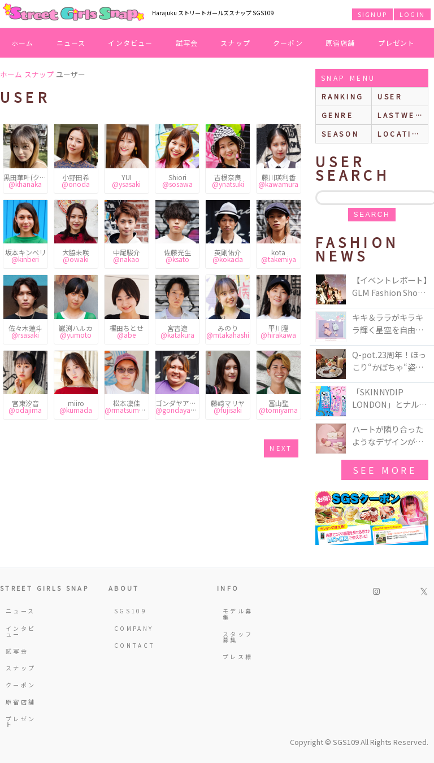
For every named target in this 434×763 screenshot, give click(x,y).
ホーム (22, 42)
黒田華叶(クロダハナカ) (25, 180)
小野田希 (76, 180)
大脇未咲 (75, 255)
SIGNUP (372, 14)
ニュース (71, 42)
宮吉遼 (177, 331)
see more (385, 470)
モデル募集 (238, 614)
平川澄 (278, 331)
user (389, 96)
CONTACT (130, 645)
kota (278, 255)
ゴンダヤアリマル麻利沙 (177, 406)
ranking (343, 96)
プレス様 (238, 656)
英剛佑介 (227, 255)
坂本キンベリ (25, 255)
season (340, 133)
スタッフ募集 (238, 637)
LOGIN (412, 14)
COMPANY (130, 628)
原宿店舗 (340, 42)
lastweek (402, 115)
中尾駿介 (126, 255)
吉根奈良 (228, 180)
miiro (75, 406)
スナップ (235, 42)
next (281, 447)
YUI (126, 180)
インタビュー (130, 42)
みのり (227, 331)
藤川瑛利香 (278, 180)
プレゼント (396, 42)
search (372, 215)
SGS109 (130, 611)
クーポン (288, 42)
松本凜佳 (127, 406)
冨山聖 (278, 406)
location (401, 133)
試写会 (187, 42)
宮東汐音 (25, 406)
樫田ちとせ (127, 331)
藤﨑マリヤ (228, 406)
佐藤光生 (177, 255)
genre (338, 115)
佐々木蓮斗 (25, 331)
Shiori (177, 180)
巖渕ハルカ (76, 331)
